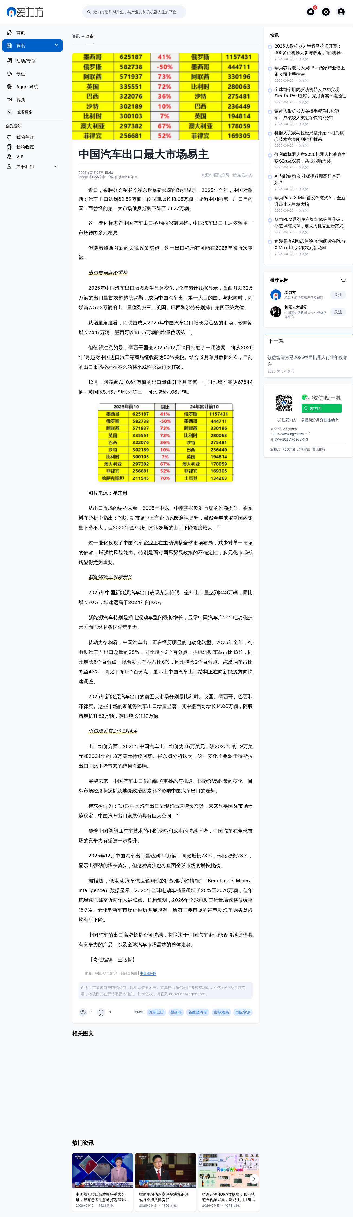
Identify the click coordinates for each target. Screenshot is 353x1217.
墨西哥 (176, 1012)
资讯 (76, 36)
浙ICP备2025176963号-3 (289, 439)
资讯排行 (318, 449)
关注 (338, 294)
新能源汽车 (197, 1012)
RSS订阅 (288, 449)
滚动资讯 (303, 449)
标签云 (275, 449)
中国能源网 (148, 973)
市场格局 (221, 1012)
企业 (89, 36)
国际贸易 (243, 1012)
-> (83, 36)
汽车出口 (156, 1012)
